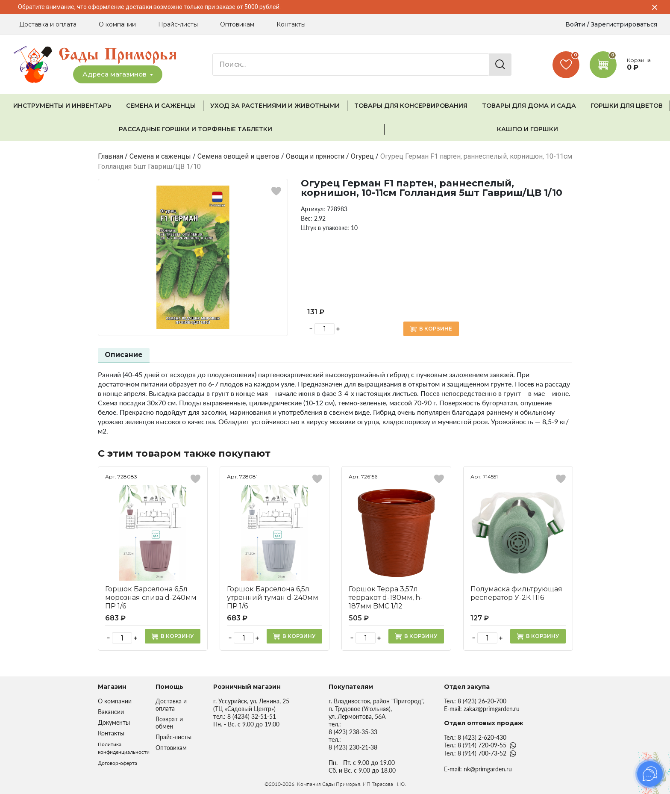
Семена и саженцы (160, 156)
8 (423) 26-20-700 (482, 701)
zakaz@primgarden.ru (492, 708)
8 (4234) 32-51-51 (251, 716)
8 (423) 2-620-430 (482, 737)
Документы (114, 722)
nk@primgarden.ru (488, 769)
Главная (110, 156)
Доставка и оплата (47, 24)
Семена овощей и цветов (238, 156)
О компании (117, 24)
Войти (575, 24)
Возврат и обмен (169, 722)
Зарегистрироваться (624, 24)
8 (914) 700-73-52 (482, 753)
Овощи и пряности (315, 156)
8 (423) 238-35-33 (353, 731)
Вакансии (111, 711)
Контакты (291, 24)
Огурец (362, 156)
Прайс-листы (178, 24)
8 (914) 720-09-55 (482, 745)
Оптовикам (237, 24)
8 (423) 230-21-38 (353, 747)
